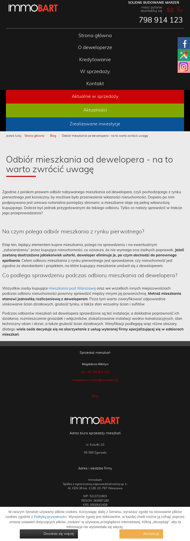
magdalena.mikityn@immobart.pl (95, 380)
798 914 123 (161, 20)
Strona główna (95, 35)
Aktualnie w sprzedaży (95, 96)
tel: (83, 372)
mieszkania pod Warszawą (72, 288)
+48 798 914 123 (97, 372)
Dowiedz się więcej (59, 534)
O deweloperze (95, 47)
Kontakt (95, 83)
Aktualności (95, 110)
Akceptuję (151, 534)
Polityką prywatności (50, 517)
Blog (95, 396)
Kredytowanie (95, 59)
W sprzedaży (95, 71)
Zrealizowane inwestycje (95, 124)
